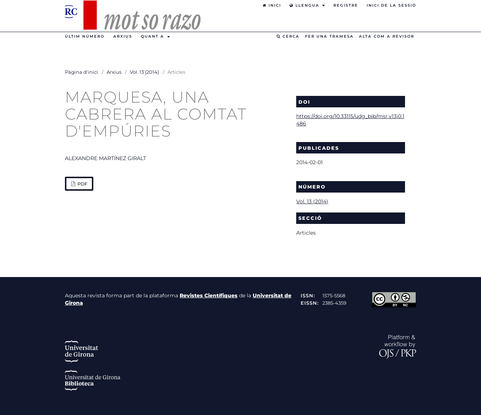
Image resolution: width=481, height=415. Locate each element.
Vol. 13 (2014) (144, 72)
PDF (81, 184)
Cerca (288, 36)
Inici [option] (272, 5)
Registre (345, 5)
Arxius (122, 36)
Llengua (305, 5)
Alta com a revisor (386, 36)
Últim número (84, 36)
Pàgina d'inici (81, 72)
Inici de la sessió (391, 5)
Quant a (153, 36)
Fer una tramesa (329, 36)
